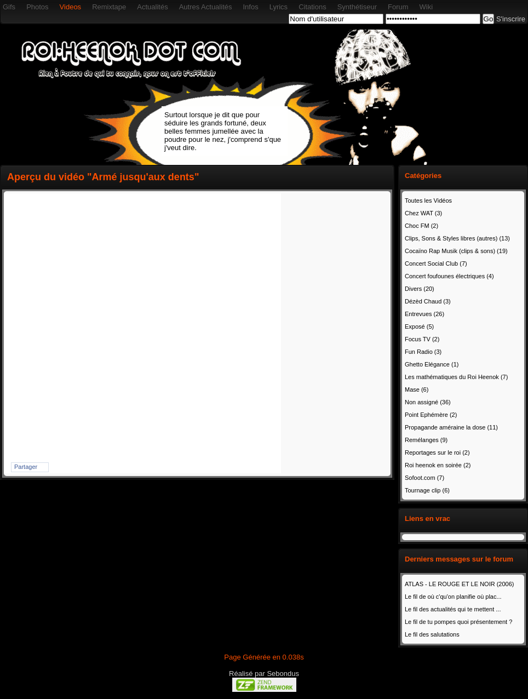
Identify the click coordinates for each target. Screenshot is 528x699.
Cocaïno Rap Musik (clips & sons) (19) (456, 251)
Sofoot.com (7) (424, 477)
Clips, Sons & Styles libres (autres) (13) (457, 238)
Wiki (426, 7)
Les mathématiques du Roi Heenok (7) (456, 377)
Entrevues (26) (424, 314)
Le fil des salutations (432, 634)
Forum (398, 7)
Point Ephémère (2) (431, 414)
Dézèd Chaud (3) (428, 301)
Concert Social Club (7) (436, 263)
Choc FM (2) (421, 225)
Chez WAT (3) (423, 213)
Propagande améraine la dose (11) (451, 427)
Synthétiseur (357, 7)
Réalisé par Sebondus (264, 673)
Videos (71, 7)
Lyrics (278, 7)
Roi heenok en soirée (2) (437, 465)
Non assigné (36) (428, 402)
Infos (250, 7)
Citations (312, 7)
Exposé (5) (419, 326)
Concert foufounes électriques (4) (449, 276)
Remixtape (109, 7)
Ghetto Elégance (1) (431, 364)
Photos (37, 7)
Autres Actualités (205, 7)
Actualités (152, 7)
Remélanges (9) (426, 440)
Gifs (9, 7)
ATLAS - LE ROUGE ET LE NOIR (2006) (459, 584)
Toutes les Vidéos (428, 200)
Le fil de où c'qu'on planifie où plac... (453, 596)
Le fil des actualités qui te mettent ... (453, 609)
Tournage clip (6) (427, 490)
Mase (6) (416, 389)
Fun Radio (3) (423, 351)
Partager (25, 466)
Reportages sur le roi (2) (437, 452)
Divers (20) (419, 288)
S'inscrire (510, 19)
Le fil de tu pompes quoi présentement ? (458, 621)
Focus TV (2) (422, 339)
